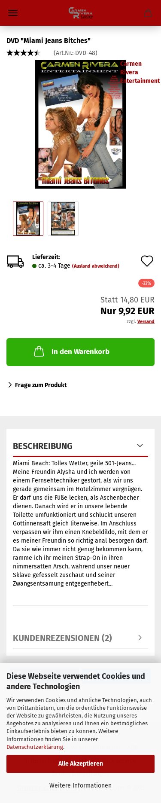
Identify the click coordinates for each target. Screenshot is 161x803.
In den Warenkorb (70, 351)
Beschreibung (43, 446)
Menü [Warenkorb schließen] (13, 12)
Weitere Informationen (80, 785)
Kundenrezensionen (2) (62, 638)
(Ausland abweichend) (95, 266)
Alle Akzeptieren (80, 763)
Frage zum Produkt (41, 385)
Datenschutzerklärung (34, 747)
